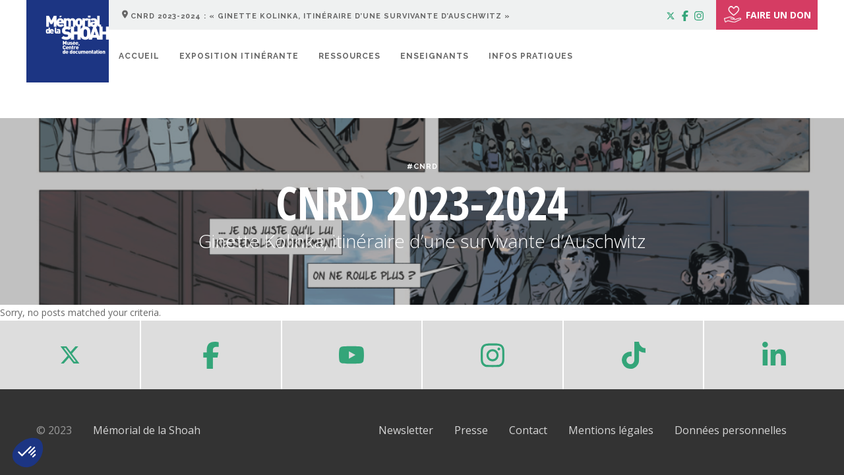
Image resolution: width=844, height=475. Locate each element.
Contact (528, 430)
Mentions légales (610, 430)
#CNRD (422, 166)
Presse (471, 430)
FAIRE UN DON (767, 14)
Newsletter (405, 430)
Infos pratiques (531, 56)
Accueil (139, 56)
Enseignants (434, 56)
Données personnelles (731, 430)
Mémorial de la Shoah (146, 430)
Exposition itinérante (239, 56)
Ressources (349, 56)
